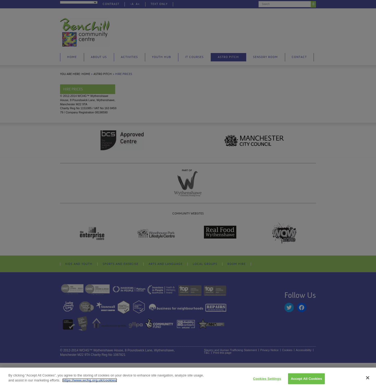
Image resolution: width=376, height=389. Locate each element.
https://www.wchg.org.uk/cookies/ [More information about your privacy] (89, 380)
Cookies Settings (267, 379)
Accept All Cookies (306, 379)
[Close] (367, 378)
